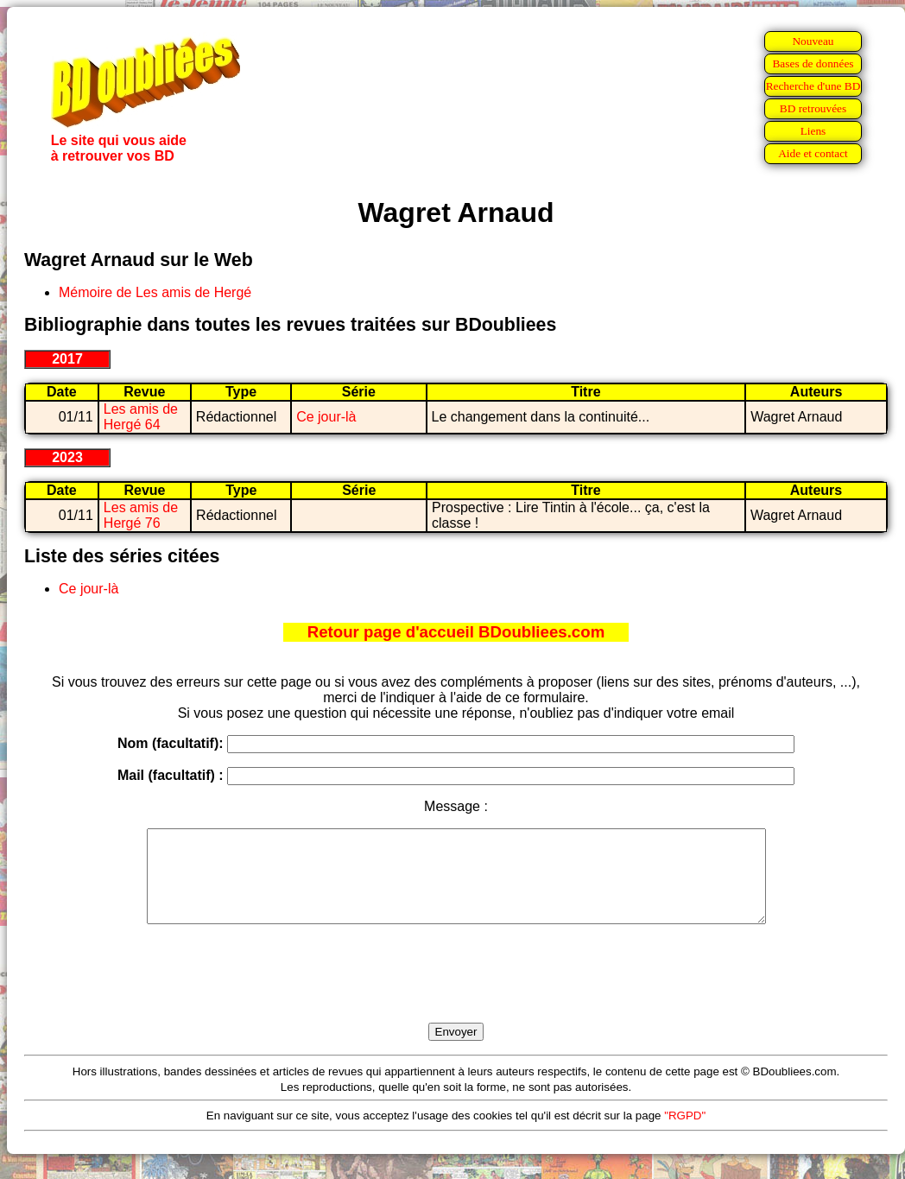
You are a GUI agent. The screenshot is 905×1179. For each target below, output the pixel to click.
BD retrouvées (813, 108)
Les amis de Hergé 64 (141, 417)
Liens (813, 130)
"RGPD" (685, 1133)
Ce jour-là (326, 416)
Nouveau (812, 41)
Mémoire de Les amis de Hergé (155, 292)
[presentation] (456, 993)
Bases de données (812, 63)
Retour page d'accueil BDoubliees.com (455, 632)
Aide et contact (813, 153)
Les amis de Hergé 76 (141, 515)
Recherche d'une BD (813, 85)
